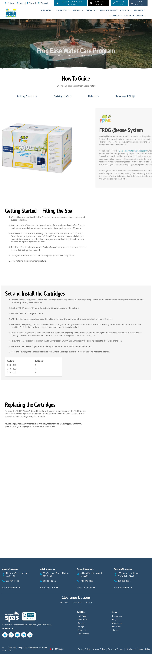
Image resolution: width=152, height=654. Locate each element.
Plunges (92, 10)
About (129, 15)
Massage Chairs (108, 10)
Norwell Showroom (85, 569)
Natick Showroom (47, 569)
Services (126, 10)
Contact (116, 15)
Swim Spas (63, 10)
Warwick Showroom (123, 569)
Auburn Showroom (10, 569)
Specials (141, 15)
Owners (140, 10)
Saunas (78, 10)
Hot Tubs (47, 10)
